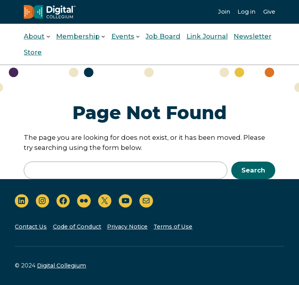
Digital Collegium (61, 265)
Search (253, 170)
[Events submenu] (138, 36)
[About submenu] (48, 36)
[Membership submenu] (103, 36)
